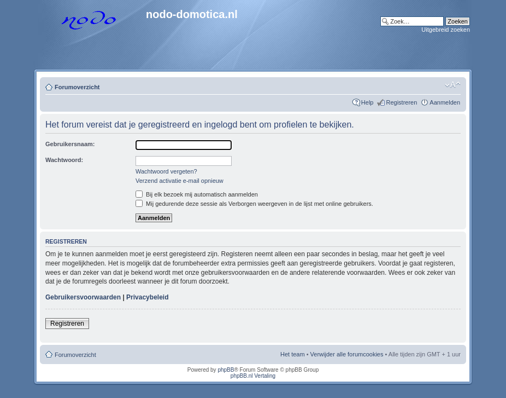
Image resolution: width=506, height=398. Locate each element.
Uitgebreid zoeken (445, 29)
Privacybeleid (147, 297)
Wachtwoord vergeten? (166, 171)
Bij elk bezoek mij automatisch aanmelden (197, 194)
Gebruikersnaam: (70, 144)
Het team (292, 354)
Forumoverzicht (77, 87)
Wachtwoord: (64, 160)
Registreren (401, 102)
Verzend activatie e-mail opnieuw (179, 180)
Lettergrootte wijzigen (453, 85)
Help (367, 102)
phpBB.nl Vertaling (253, 376)
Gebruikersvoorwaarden (83, 297)
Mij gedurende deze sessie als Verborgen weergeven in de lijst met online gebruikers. (254, 203)
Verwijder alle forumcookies (347, 354)
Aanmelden (444, 102)
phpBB (225, 370)
